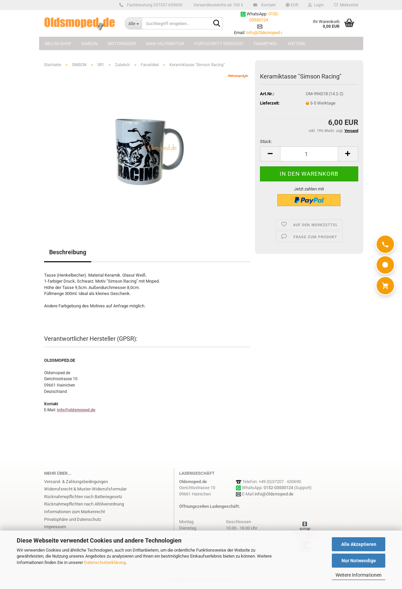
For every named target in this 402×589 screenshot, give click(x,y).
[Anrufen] (385, 244)
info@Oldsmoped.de (274, 493)
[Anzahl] (309, 153)
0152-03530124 (278, 487)
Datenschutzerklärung (105, 562)
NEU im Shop (58, 43)
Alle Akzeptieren (358, 544)
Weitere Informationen (359, 575)
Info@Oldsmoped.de (265, 32)
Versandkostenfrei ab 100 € (217, 5)
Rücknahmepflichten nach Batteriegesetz (83, 496)
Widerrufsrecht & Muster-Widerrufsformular (85, 488)
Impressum (55, 526)
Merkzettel (346, 5)
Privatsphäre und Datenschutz (72, 519)
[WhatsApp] (385, 265)
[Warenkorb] (385, 285)
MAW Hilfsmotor (165, 43)
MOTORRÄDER (122, 43)
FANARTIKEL (266, 43)
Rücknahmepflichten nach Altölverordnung (84, 503)
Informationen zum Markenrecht (74, 511)
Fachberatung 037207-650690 (153, 5)
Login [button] (316, 5)
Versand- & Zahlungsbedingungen (76, 481)
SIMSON (89, 43)
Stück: (266, 141)
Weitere (296, 43)
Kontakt (267, 5)
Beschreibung (67, 252)
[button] (292, 5)
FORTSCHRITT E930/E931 (219, 43)
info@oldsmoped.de (76, 410)
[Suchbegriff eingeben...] (133, 23)
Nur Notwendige (359, 560)
